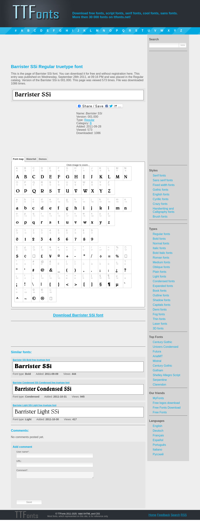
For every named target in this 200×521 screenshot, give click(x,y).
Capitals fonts (161, 304)
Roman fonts (161, 257)
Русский (158, 454)
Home (152, 516)
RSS (184, 516)
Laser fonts (160, 323)
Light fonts (159, 276)
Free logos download (166, 402)
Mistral (157, 360)
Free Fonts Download (167, 407)
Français (158, 435)
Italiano (157, 449)
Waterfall (31, 159)
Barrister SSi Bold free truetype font (31, 360)
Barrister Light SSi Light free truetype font (34, 405)
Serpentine (160, 379)
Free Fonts (160, 412)
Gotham (158, 370)
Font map (18, 159)
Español (158, 440)
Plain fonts (159, 271)
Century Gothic (162, 342)
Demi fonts (160, 309)
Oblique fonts (161, 267)
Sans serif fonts (163, 180)
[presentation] (44, 492)
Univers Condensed (165, 346)
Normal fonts (161, 243)
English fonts (161, 194)
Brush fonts (160, 216)
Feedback (163, 516)
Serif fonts (159, 175)
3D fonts (158, 328)
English (157, 425)
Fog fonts (159, 314)
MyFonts (158, 398)
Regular (89, 119)
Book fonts (160, 290)
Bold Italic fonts (163, 252)
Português (159, 444)
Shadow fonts (161, 300)
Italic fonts (159, 248)
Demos (43, 159)
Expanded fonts (163, 285)
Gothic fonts (160, 189)
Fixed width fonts (164, 184)
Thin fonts (159, 319)
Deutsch (158, 430)
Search (175, 516)
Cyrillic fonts (160, 199)
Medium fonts (161, 262)
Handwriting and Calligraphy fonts (163, 210)
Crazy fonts (160, 203)
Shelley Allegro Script (166, 375)
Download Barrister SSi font (78, 315)
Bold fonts (159, 238)
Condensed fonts (164, 281)
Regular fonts (161, 234)
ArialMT (158, 356)
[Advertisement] (168, 109)
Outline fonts (161, 295)
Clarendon (159, 384)
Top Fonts (156, 336)
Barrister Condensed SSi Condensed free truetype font (41, 382)
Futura (157, 351)
